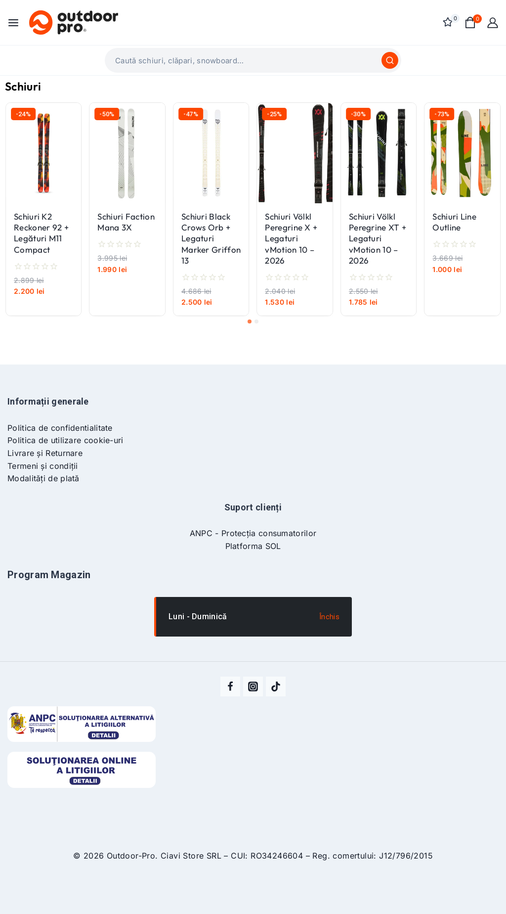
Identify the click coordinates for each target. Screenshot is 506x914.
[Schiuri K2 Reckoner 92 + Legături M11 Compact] (43, 153)
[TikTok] (276, 686)
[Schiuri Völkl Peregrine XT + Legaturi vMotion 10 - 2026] (378, 153)
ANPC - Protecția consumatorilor (253, 533)
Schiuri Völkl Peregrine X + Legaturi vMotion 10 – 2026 (291, 238)
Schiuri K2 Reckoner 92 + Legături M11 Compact (41, 232)
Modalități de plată (43, 478)
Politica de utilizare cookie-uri (65, 440)
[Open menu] (13, 23)
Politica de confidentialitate (60, 428)
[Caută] (389, 60)
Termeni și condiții (42, 466)
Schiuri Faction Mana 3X (126, 221)
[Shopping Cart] (470, 22)
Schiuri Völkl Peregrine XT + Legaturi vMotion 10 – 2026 (377, 238)
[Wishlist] (449, 22)
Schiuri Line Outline (454, 221)
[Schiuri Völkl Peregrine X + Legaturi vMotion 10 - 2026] (294, 153)
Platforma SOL (253, 546)
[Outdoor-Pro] (73, 22)
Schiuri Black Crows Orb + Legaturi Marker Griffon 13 (211, 238)
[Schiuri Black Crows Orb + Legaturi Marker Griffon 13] (211, 153)
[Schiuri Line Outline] (462, 153)
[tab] (250, 321)
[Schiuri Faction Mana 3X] (127, 153)
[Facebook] (230, 686)
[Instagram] (253, 686)
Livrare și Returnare (45, 453)
